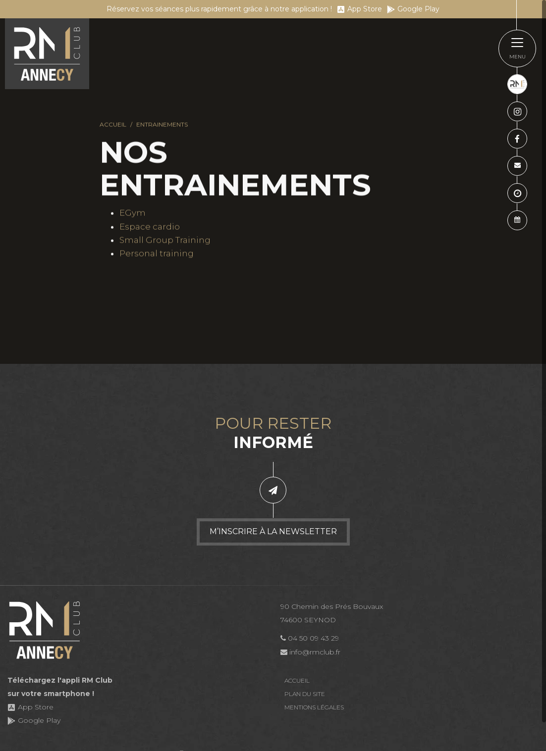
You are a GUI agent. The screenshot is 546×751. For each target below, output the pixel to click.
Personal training (156, 254)
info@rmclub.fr (310, 652)
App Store (359, 8)
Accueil (113, 125)
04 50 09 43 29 (309, 638)
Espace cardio (149, 227)
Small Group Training (165, 241)
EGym (132, 213)
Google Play (413, 8)
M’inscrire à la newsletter (273, 531)
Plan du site (304, 694)
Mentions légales (314, 707)
